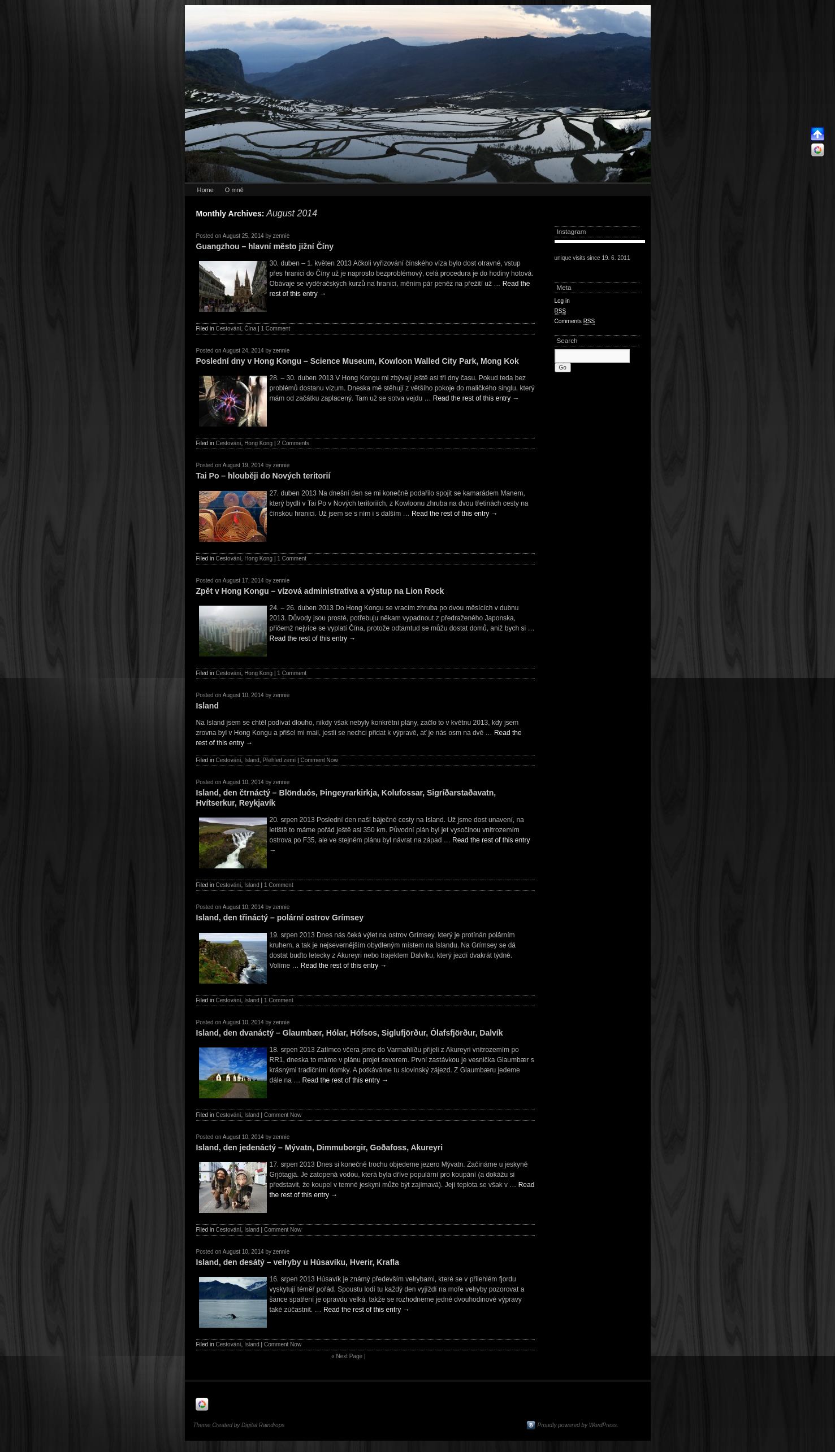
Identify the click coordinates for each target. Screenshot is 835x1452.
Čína (250, 328)
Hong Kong (258, 443)
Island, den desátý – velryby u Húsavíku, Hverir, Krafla (298, 1262)
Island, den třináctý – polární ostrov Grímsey (280, 917)
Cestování (228, 328)
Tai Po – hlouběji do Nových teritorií (263, 475)
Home (205, 189)
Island (207, 705)
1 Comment (275, 328)
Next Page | (348, 1356)
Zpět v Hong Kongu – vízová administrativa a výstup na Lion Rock (320, 590)
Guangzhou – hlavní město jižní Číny (265, 246)
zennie (281, 236)
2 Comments (293, 443)
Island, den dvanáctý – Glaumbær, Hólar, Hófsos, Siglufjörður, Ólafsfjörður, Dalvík (349, 1032)
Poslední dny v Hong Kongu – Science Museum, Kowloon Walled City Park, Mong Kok (357, 361)
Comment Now (319, 760)
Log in (562, 301)
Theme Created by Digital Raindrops (239, 1425)
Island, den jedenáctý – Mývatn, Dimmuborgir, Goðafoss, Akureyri (319, 1147)
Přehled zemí (279, 760)
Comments (575, 321)
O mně (234, 189)
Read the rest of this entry (476, 398)
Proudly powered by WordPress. (578, 1425)
